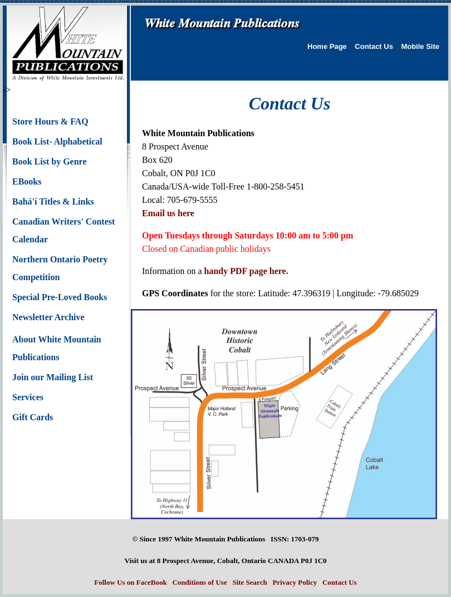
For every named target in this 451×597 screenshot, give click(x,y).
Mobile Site (420, 46)
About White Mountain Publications (56, 348)
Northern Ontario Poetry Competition (60, 268)
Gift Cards (32, 417)
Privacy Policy (294, 582)
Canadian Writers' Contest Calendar (63, 230)
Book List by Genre (49, 161)
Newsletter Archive (48, 317)
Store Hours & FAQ (50, 121)
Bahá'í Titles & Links (53, 201)
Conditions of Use (199, 582)
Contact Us (374, 46)
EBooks (26, 181)
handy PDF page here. (246, 271)
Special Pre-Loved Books (59, 297)
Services (27, 397)
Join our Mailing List (52, 377)
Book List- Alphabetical (57, 141)
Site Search (249, 582)
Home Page (327, 46)
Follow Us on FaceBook (130, 582)
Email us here (168, 213)
